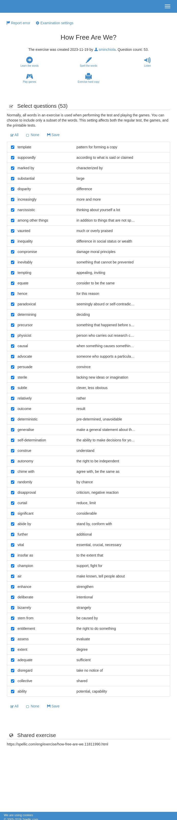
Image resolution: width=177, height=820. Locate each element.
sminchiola (105, 49)
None (32, 135)
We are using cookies (18, 815)
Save (53, 135)
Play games (29, 78)
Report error (18, 23)
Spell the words (88, 62)
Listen (147, 62)
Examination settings (54, 23)
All (14, 135)
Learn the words (29, 62)
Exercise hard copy (88, 78)
